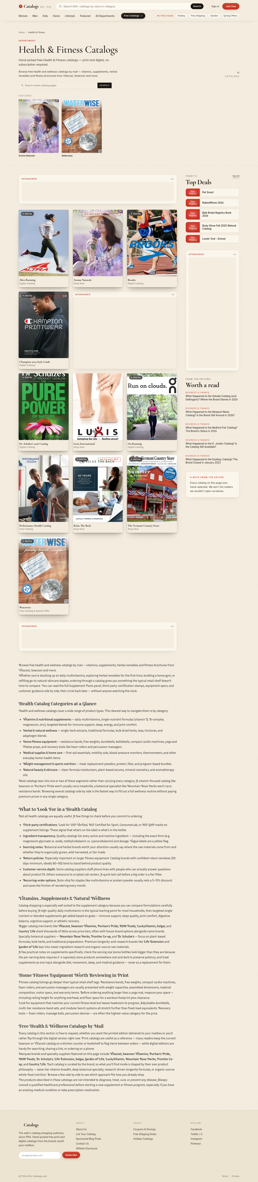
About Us (81, 1129)
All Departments (104, 16)
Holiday (181, 15)
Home (56, 16)
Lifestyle (70, 16)
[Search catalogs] (130, 6)
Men (35, 16)
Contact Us (82, 1143)
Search (197, 6)
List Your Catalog (86, 1134)
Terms (225, 1176)
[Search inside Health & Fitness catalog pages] (60, 85)
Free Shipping (198, 15)
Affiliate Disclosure (86, 1148)
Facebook (196, 1129)
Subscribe (71, 1155)
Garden (214, 15)
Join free (231, 6)
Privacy (235, 1176)
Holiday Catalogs (143, 1138)
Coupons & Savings (144, 1129)
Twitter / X (196, 1134)
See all (236, 176)
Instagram (196, 1138)
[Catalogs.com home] (35, 6)
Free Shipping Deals (144, 1134)
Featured (85, 16)
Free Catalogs (133, 15)
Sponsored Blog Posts (88, 1138)
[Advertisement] (98, 191)
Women (23, 16)
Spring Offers (230, 15)
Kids (45, 16)
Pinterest (196, 1143)
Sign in (215, 6)
